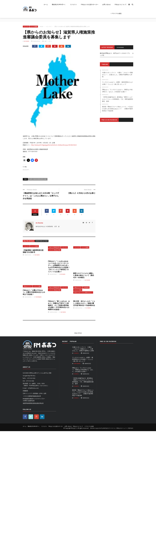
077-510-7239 (31, 502)
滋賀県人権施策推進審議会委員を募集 (37, 179)
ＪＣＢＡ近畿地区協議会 (30, 520)
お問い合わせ (106, 4)
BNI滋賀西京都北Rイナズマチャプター (34, 522)
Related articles (29, 241)
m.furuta (26, 41)
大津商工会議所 (27, 524)
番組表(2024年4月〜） (59, 4)
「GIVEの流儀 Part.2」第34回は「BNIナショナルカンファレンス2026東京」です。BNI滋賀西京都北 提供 (82, 504)
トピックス (26, 26)
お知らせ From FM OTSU (54, 247)
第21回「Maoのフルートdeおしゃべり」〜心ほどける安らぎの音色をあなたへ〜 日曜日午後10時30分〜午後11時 (83, 516)
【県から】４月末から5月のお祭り (81, 193)
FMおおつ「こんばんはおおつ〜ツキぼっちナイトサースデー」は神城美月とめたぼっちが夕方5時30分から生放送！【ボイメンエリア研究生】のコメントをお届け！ (59, 266)
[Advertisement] (116, 146)
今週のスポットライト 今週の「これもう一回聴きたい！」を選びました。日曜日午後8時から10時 (83, 472)
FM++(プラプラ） (27, 410)
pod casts (86, 411)
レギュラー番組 (52, 250)
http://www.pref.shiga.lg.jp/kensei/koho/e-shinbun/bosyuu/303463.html (54, 145)
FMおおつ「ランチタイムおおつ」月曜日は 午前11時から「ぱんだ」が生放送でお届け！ (82, 493)
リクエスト (73, 4)
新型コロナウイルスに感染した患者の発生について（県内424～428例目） (83, 399)
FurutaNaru (38, 421)
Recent (65, 465)
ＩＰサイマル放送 (115, 13)
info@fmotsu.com (33, 512)
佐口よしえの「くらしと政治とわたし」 (83, 416)
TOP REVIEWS (120, 47)
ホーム (46, 4)
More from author (42, 241)
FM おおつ (74, 552)
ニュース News (33, 26)
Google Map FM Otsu (29, 499)
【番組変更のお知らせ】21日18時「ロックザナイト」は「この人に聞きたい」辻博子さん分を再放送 (41, 196)
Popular (73, 465)
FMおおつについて (120, 4)
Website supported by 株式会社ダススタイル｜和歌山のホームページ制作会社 (111, 552)
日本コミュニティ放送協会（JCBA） (33, 517)
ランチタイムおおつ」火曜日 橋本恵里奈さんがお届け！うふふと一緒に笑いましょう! (82, 483)
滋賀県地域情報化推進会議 (30, 527)
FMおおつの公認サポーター (89, 4)
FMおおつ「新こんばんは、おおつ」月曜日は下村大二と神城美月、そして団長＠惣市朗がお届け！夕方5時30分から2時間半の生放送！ (59, 429)
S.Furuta (88, 432)
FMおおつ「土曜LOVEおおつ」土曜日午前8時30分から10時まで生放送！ (34, 416)
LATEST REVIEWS (107, 47)
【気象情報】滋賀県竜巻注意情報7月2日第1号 (33, 251)
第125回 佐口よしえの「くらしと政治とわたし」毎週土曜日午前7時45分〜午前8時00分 (84, 427)
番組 (59, 250)
